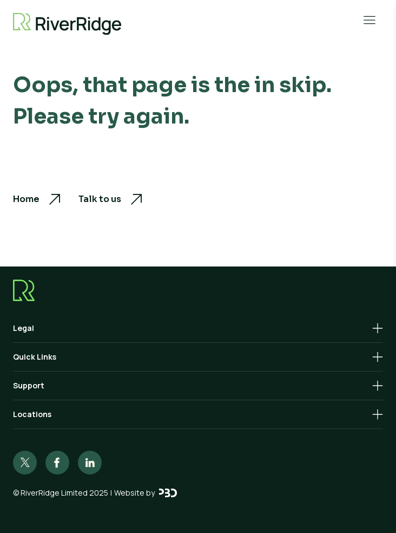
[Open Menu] (369, 20)
